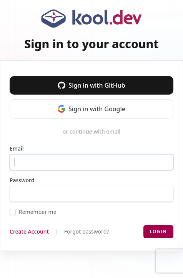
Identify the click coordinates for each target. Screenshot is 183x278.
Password (22, 180)
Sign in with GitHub (91, 85)
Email (17, 148)
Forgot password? (86, 231)
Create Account (29, 231)
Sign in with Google (91, 109)
